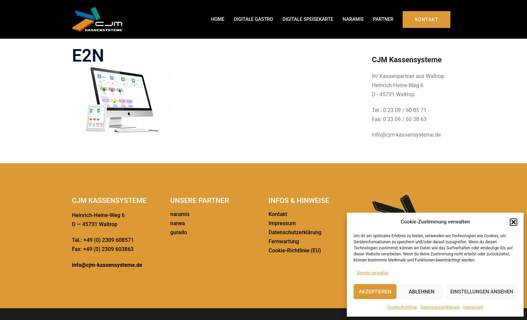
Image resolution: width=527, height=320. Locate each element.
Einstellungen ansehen (481, 292)
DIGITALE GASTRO (253, 19)
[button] (513, 222)
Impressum (473, 307)
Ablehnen (421, 292)
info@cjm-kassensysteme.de (107, 265)
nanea (177, 223)
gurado (178, 232)
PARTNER (383, 19)
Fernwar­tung (284, 241)
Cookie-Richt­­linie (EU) (295, 250)
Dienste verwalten (373, 273)
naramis (180, 214)
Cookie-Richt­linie (402, 307)
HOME (218, 19)
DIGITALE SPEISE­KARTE (308, 19)
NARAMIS (353, 19)
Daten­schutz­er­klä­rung (440, 307)
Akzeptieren (375, 292)
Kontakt (426, 19)
